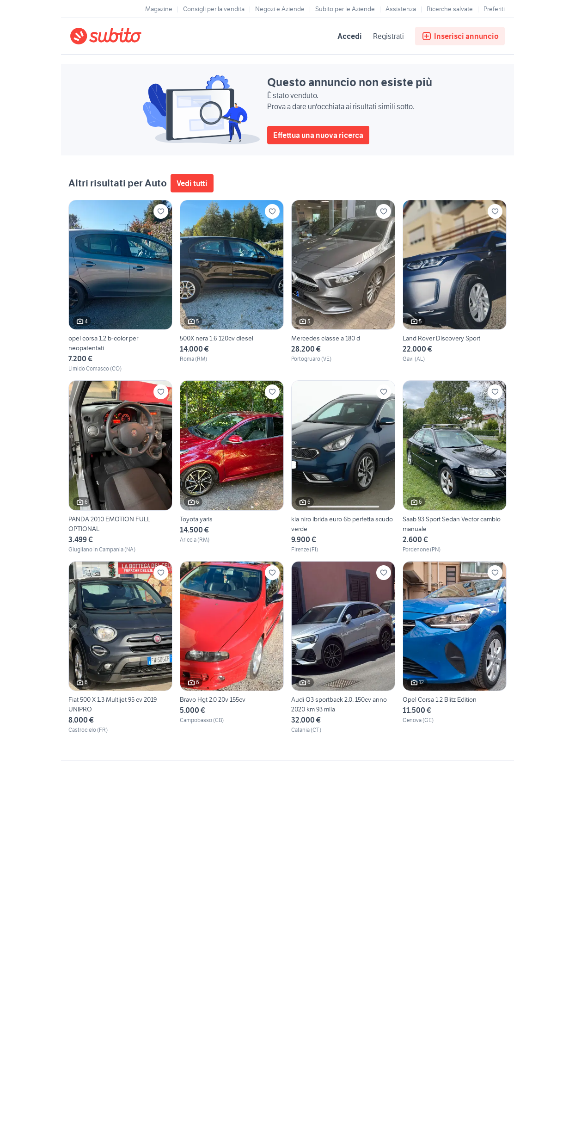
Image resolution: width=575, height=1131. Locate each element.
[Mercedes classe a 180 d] (343, 286)
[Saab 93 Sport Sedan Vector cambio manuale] (455, 466)
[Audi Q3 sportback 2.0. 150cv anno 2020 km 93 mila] (343, 647)
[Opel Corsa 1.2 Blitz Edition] (455, 647)
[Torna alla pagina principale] (123, 36)
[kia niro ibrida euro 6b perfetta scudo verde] (343, 466)
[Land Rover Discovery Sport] (455, 286)
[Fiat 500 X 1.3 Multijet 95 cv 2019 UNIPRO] (120, 647)
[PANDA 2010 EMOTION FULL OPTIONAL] (120, 466)
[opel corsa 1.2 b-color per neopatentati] (120, 286)
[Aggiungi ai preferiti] (160, 211)
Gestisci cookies (93, 901)
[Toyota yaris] (232, 466)
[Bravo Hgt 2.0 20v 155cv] (232, 647)
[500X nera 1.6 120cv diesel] (232, 286)
